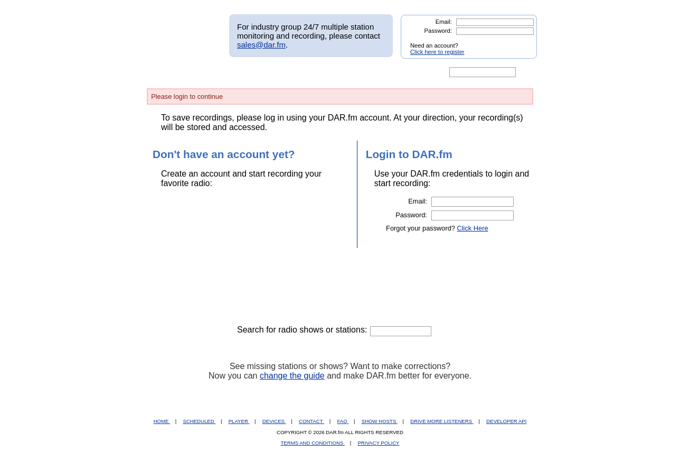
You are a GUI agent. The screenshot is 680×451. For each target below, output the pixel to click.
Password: (438, 30)
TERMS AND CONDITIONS (313, 443)
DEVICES (274, 421)
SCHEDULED (199, 421)
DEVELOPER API (506, 421)
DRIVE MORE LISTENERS (441, 421)
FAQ (343, 421)
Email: (444, 22)
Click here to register (437, 52)
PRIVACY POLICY (378, 443)
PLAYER (239, 421)
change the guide (292, 375)
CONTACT (311, 421)
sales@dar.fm (261, 44)
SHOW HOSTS (380, 421)
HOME (162, 421)
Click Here (472, 228)
